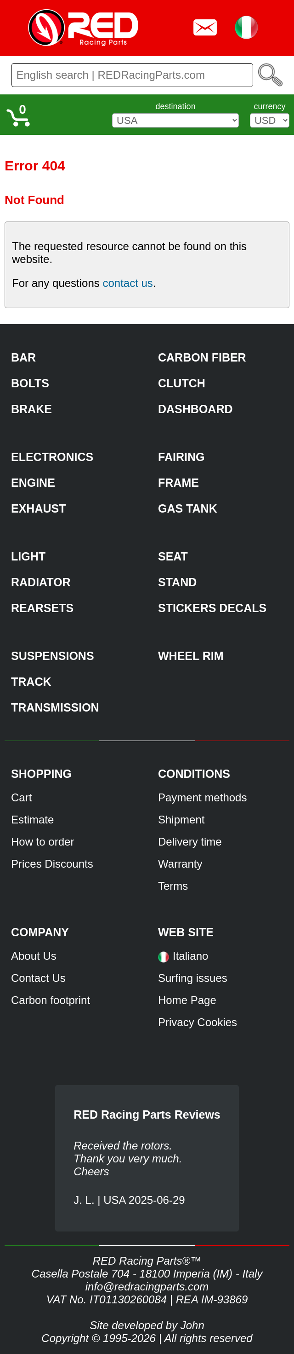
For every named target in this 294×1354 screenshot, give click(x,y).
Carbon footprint (50, 1000)
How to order (42, 841)
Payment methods (202, 797)
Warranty (180, 864)
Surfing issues (192, 978)
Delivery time (190, 841)
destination (176, 106)
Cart (21, 797)
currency (269, 106)
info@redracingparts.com (147, 1286)
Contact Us (38, 978)
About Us (34, 956)
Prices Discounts (52, 864)
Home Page (187, 1000)
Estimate (32, 819)
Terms (173, 886)
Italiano (190, 956)
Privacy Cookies (197, 1022)
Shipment (181, 819)
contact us (127, 283)
